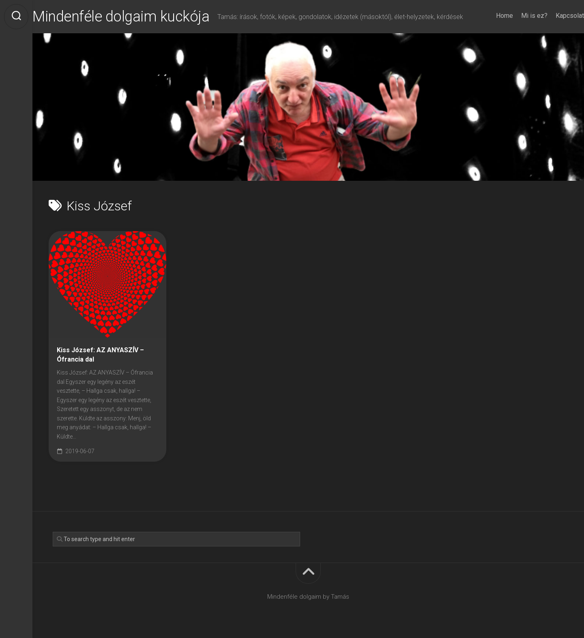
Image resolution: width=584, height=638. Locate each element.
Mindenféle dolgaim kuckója (137, 16)
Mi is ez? (518, 15)
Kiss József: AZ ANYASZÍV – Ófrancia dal (100, 354)
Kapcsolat (553, 15)
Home (488, 15)
